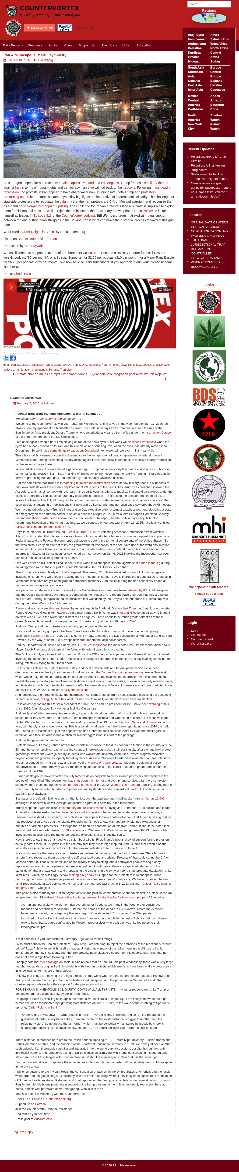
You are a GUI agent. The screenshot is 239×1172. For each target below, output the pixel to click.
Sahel (214, 39)
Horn (224, 39)
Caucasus (217, 89)
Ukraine (216, 85)
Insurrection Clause (158, 432)
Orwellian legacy (131, 364)
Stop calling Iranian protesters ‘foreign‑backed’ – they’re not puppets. (102, 897)
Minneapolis (71, 183)
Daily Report (11, 45)
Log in (195, 630)
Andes (215, 96)
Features (34, 45)
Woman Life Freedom (125, 784)
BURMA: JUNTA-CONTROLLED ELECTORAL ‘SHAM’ (205, 253)
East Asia (195, 85)
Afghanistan (197, 43)
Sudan (215, 61)
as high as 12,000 (153, 798)
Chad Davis (22, 274)
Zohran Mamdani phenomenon (122, 672)
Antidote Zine (43, 1119)
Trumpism (66, 369)
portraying (22, 879)
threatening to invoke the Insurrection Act (87, 483)
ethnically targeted (68, 572)
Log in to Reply (23, 1132)
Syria (135, 722)
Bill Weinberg (44, 60)
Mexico (193, 96)
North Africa (219, 48)
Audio (53, 45)
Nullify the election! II (76, 690)
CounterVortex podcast (78, 215)
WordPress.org (201, 643)
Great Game (53, 364)
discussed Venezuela (142, 442)
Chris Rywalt (34, 246)
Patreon (51, 239)
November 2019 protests (75, 784)
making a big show (81, 875)
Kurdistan (195, 52)
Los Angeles (110, 183)
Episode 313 (42, 215)
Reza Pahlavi (144, 211)
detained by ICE (137, 590)
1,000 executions (72, 830)
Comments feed (202, 639)
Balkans (216, 81)
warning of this (159, 704)
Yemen (201, 39)
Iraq (190, 35)
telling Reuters (50, 699)
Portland (88, 183)
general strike (42, 635)
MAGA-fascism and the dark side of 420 (43, 527)
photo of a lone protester (107, 762)
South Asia (196, 67)
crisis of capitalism (33, 364)
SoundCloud (27, 239)
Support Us (86, 45)
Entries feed (199, 634)
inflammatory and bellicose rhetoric (82, 808)
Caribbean (195, 109)
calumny (66, 201)
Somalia (54, 369)
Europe (215, 67)
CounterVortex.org (58, 1099)
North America (110, 364)
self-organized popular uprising (45, 206)
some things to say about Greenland (74, 450)
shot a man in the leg (146, 563)
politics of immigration (17, 369)
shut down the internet (89, 780)
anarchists (13, 364)
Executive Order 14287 (81, 532)
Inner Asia (195, 89)
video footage (49, 962)
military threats (157, 183)
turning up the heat (22, 197)
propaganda (39, 369)
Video (68, 45)
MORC (83, 364)
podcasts (148, 364)
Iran (18, 187)
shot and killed (127, 612)
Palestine (194, 48)
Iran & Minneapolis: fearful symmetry (39, 353)
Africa (214, 35)
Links (126, 45)
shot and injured (59, 608)
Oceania (194, 81)
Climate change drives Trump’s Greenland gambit (49, 374)
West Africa (218, 43)
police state (162, 364)
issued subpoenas (95, 645)
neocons (129, 187)
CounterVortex (49, 8)
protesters (148, 192)
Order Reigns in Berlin (38, 232)
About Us (107, 45)
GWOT (67, 364)
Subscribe (143, 45)
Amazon (216, 100)
